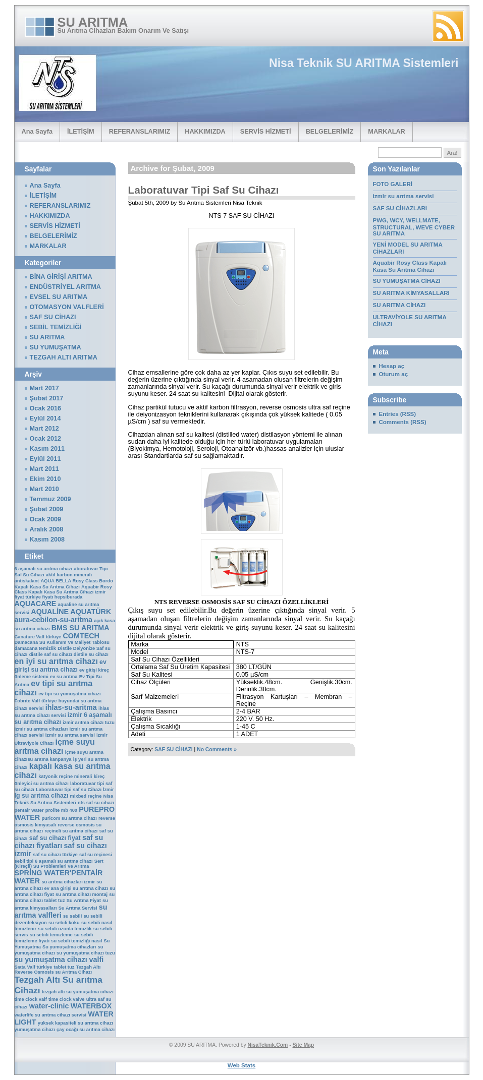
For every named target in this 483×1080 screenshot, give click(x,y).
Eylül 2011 (45, 458)
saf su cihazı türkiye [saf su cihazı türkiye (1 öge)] (55, 854)
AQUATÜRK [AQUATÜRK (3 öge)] (90, 612)
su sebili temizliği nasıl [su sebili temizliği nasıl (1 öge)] (76, 940)
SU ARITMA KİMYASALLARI (411, 293)
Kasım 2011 (47, 448)
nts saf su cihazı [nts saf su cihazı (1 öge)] (96, 802)
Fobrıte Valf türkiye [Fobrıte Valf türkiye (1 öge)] (36, 700)
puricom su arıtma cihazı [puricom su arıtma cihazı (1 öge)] (68, 818)
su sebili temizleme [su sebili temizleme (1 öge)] (51, 934)
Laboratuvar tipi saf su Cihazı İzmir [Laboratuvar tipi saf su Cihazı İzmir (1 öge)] (75, 789)
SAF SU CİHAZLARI (401, 208)
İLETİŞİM (80, 131)
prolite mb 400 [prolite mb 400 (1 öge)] (61, 810)
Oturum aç (393, 374)
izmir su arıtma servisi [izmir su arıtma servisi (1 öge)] (70, 735)
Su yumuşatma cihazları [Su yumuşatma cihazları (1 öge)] (69, 946)
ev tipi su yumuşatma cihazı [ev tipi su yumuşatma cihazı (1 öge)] (69, 693)
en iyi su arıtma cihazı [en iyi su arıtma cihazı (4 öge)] (56, 661)
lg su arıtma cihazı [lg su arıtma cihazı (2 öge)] (42, 795)
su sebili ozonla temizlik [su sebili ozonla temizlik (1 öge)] (64, 928)
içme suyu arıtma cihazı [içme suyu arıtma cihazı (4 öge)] (55, 746)
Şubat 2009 (47, 509)
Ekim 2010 (45, 479)
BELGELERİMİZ (330, 131)
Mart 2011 (44, 468)
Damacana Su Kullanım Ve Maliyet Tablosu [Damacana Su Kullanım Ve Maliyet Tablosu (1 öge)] (62, 642)
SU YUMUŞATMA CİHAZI (407, 281)
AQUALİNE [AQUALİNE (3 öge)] (50, 612)
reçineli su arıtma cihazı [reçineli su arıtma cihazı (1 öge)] (70, 830)
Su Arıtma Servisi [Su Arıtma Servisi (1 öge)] (78, 908)
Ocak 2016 (46, 408)
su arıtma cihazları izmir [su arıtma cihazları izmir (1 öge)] (68, 881)
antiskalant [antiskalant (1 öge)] (27, 580)
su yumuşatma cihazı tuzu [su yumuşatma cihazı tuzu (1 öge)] (86, 952)
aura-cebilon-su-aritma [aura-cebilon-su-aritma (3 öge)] (53, 620)
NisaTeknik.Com (267, 1045)
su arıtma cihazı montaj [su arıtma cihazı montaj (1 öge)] (82, 894)
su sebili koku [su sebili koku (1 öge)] (64, 922)
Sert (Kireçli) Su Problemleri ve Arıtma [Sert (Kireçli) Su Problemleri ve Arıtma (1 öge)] (59, 864)
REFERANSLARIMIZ (140, 131)
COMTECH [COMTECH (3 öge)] (81, 636)
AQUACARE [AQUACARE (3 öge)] (36, 603)
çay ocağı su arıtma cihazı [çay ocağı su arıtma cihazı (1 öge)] (86, 1029)
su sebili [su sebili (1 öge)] (72, 916)
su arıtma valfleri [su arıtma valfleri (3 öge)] (61, 911)
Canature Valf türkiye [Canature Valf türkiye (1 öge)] (38, 636)
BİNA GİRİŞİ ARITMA (61, 276)
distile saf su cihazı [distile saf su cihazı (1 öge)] (50, 654)
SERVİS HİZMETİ (265, 131)
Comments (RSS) (402, 422)
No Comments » (217, 749)
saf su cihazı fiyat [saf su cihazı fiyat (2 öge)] (55, 838)
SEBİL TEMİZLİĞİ (56, 327)
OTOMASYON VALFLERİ (67, 307)
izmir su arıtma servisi (403, 196)
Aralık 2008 (47, 529)
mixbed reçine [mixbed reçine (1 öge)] (86, 796)
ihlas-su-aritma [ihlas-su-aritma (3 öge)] (71, 707)
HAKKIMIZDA (205, 131)
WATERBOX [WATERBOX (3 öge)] (91, 1006)
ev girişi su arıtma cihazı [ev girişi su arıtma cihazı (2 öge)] (60, 665)
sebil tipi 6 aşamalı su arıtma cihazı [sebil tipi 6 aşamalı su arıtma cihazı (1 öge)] (54, 861)
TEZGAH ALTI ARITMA (64, 357)
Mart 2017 (44, 388)
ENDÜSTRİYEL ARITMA (65, 286)
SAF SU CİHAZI (173, 749)
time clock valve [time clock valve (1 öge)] (66, 999)
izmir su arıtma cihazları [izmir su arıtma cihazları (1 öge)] (41, 729)
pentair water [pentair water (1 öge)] (29, 810)
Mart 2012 (44, 428)
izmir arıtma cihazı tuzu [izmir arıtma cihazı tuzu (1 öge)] (89, 722)
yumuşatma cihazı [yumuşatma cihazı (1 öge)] (35, 1029)
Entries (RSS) (397, 414)
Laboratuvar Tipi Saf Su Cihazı (203, 190)
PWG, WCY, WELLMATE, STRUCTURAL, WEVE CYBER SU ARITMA (414, 226)
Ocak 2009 (46, 519)
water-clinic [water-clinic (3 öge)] (49, 1006)
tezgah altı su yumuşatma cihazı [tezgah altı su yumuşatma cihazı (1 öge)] (78, 991)
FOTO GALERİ (392, 184)
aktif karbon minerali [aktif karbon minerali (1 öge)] (69, 574)
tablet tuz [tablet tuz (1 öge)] (63, 967)
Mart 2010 (44, 489)
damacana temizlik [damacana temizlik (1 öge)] (35, 648)
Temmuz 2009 (50, 499)
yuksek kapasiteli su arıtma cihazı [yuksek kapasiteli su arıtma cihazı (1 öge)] (75, 1023)
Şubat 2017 (47, 398)
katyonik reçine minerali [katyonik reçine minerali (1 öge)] (65, 776)
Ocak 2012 (46, 438)
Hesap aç (392, 366)
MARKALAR (386, 131)
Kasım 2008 (47, 539)
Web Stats (241, 1065)
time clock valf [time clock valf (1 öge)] (31, 999)
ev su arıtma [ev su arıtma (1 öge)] (63, 676)
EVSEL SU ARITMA (59, 297)
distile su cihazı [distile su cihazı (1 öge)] (91, 654)
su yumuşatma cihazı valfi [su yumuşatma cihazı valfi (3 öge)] (59, 959)
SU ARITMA (93, 22)
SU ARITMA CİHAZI (399, 305)
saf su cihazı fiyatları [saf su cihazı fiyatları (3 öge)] (59, 841)
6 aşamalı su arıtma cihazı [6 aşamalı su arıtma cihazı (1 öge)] (44, 568)
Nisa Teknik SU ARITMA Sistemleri (363, 63)
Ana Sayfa (37, 131)
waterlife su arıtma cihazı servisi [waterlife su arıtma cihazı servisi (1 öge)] (51, 1014)
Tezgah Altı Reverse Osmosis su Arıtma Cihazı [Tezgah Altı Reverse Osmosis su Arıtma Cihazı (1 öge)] (58, 970)
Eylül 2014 (45, 418)
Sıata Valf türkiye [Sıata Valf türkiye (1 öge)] (33, 967)
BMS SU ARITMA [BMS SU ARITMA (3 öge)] (80, 628)
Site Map (303, 1045)
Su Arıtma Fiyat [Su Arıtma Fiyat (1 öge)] (84, 900)
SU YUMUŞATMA (55, 347)
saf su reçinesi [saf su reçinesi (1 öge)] (95, 854)
